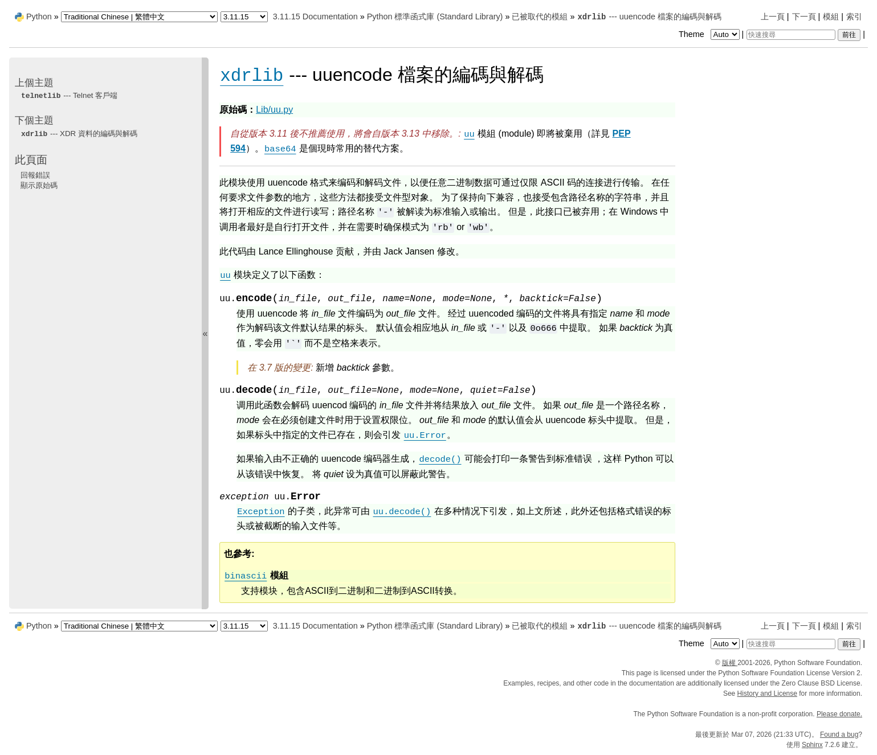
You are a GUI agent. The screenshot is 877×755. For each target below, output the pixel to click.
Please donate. (839, 714)
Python (39, 16)
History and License (767, 693)
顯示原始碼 (39, 185)
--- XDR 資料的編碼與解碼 (79, 133)
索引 (854, 16)
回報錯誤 (35, 175)
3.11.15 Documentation (315, 16)
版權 (729, 663)
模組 (831, 16)
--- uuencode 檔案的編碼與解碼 (649, 16)
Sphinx (812, 745)
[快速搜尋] (791, 35)
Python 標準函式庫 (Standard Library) (435, 16)
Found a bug (839, 734)
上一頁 (773, 16)
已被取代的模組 (540, 16)
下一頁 (804, 16)
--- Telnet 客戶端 (69, 95)
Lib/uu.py (274, 109)
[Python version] (244, 16)
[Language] (139, 16)
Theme (710, 34)
